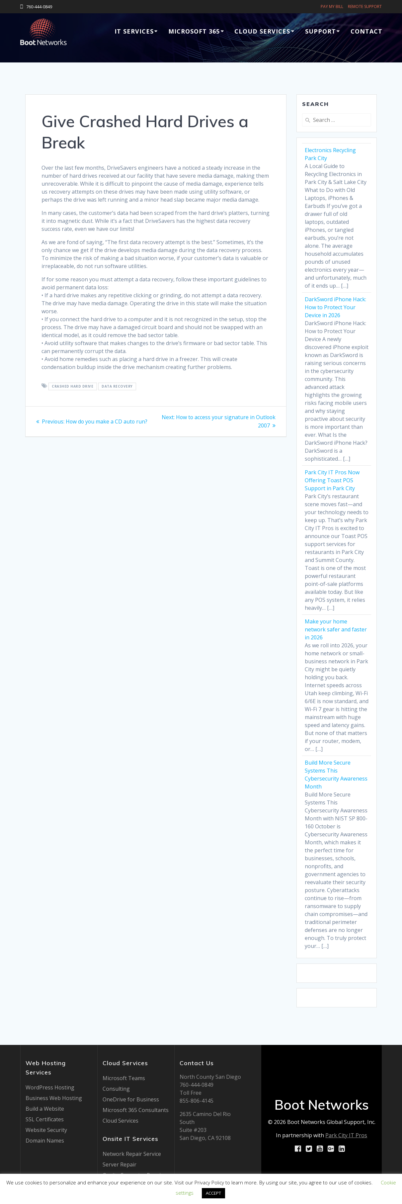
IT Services (134, 31)
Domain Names (45, 1140)
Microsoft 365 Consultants (136, 1110)
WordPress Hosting (50, 1087)
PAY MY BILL (332, 6)
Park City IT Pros (346, 1135)
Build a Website (45, 1108)
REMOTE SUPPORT (365, 6)
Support (320, 31)
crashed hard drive (72, 386)
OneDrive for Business (131, 1099)
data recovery (117, 386)
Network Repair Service (132, 1154)
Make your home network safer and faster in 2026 (336, 629)
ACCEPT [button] (213, 1193)
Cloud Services (262, 31)
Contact (366, 31)
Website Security (46, 1130)
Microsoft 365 (194, 31)
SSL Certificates (45, 1119)
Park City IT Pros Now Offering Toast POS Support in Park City (332, 480)
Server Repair (119, 1164)
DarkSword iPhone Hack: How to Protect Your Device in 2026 (335, 307)
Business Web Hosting (54, 1098)
